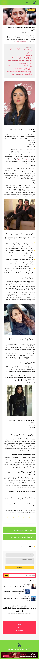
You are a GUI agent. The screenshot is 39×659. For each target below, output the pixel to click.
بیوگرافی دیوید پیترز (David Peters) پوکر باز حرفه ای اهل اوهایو (16, 599)
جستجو (6, 575)
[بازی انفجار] (34, 3)
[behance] (15, 649)
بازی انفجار (29, 3)
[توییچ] (29, 649)
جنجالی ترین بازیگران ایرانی (22, 41)
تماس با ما (19, 624)
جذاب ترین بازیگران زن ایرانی (23, 160)
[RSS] (9, 649)
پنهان (28, 47)
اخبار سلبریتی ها (31, 9)
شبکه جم (15, 375)
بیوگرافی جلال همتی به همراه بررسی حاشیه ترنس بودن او (16, 586)
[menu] (4, 2)
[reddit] (23, 649)
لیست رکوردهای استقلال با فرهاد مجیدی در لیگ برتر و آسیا (14, 592)
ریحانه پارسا (30, 243)
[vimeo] (26, 649)
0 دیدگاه (23, 32)
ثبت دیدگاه (19, 567)
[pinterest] (20, 649)
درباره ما (19, 627)
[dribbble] (17, 649)
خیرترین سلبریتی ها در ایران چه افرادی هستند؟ (24, 530)
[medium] (12, 649)
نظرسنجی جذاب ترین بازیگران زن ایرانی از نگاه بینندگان (22, 537)
